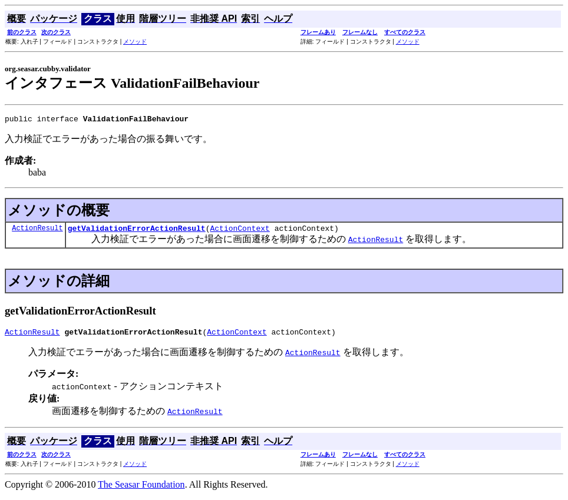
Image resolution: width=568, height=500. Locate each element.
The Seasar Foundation (141, 490)
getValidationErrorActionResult (137, 231)
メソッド (135, 41)
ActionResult (37, 231)
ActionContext (239, 231)
